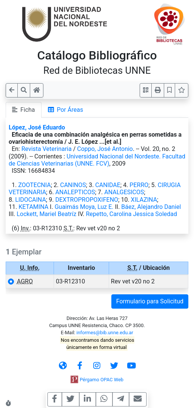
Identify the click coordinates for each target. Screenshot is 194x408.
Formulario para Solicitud (149, 301)
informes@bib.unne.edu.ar (105, 332)
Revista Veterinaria (47, 148)
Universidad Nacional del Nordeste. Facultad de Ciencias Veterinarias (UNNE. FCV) (97, 160)
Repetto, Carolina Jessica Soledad (131, 214)
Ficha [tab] (23, 109)
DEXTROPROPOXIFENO (86, 199)
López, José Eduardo (37, 127)
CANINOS (73, 185)
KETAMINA (33, 206)
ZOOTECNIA (34, 185)
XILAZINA (144, 199)
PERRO (138, 185)
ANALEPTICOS (75, 192)
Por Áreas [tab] (65, 109)
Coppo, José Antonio (105, 148)
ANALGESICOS (124, 192)
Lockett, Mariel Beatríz (46, 214)
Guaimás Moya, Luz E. (84, 206)
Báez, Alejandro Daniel (151, 206)
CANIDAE (107, 185)
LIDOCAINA (30, 199)
